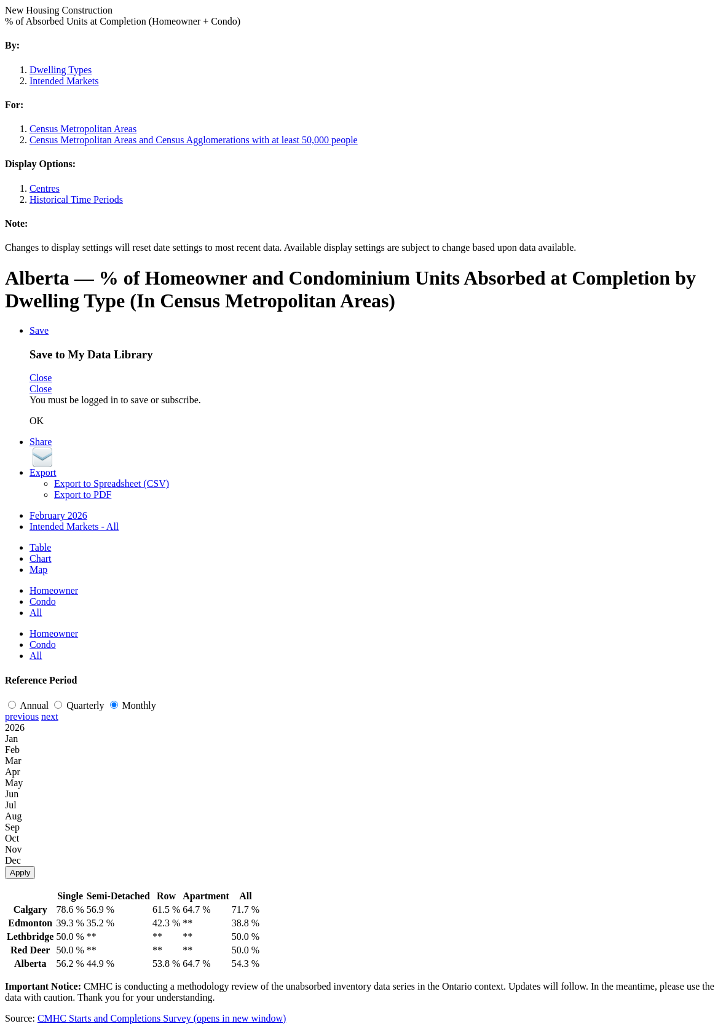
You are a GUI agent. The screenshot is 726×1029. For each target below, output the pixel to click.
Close (41, 378)
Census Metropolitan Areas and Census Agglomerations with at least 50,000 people (194, 140)
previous (22, 716)
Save (39, 330)
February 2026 (58, 515)
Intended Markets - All (74, 526)
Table (40, 547)
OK (37, 421)
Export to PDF (82, 494)
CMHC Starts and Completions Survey (161, 1018)
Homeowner (54, 590)
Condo (43, 601)
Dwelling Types (61, 70)
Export (43, 472)
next (49, 716)
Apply (20, 872)
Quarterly (80, 705)
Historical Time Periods (76, 199)
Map (38, 569)
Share (41, 441)
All (36, 612)
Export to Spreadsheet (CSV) (111, 483)
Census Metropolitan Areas (83, 129)
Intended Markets (64, 81)
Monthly (133, 705)
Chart (41, 558)
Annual (29, 705)
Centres (45, 188)
